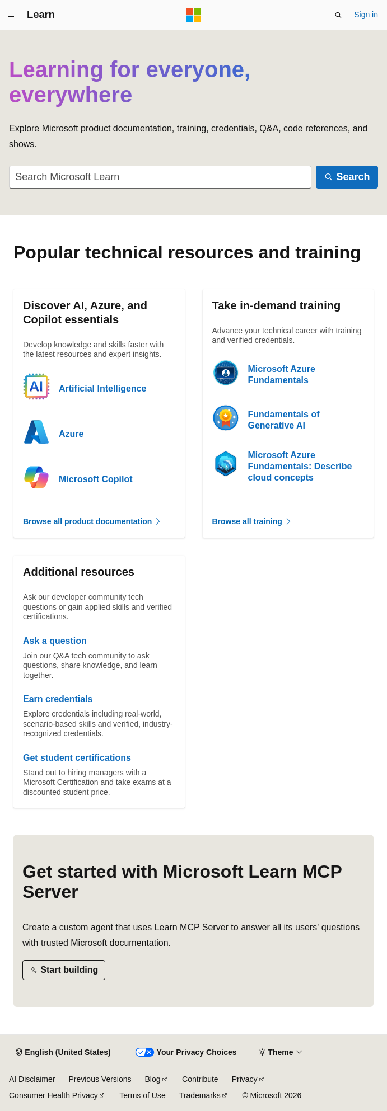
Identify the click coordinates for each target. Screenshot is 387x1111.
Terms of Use (142, 1095)
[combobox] (160, 177)
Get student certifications (77, 757)
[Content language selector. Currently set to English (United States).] (63, 1053)
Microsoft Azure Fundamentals (281, 374)
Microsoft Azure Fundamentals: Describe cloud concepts (300, 466)
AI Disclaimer (32, 1079)
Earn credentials (58, 699)
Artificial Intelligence (102, 388)
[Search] (347, 177)
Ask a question (55, 641)
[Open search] (338, 15)
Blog (153, 1079)
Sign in (366, 14)
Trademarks (200, 1095)
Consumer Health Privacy (53, 1095)
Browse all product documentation (92, 521)
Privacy (245, 1079)
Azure (71, 434)
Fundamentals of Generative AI (284, 419)
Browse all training (252, 521)
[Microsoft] (193, 15)
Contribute (200, 1079)
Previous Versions (99, 1079)
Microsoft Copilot (96, 479)
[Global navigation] (11, 15)
